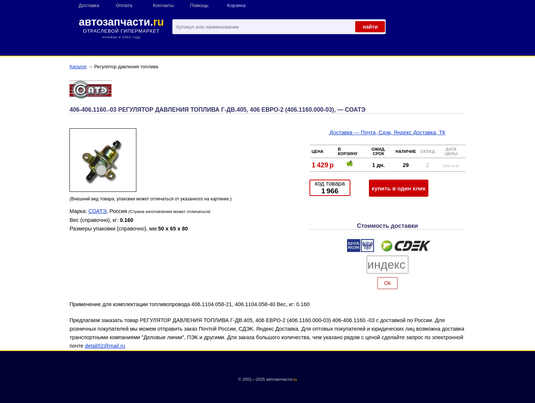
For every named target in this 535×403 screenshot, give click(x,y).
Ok (387, 283)
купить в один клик (398, 188)
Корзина (236, 5)
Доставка (89, 5)
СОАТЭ (97, 211)
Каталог (78, 66)
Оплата (124, 5)
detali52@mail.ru (105, 346)
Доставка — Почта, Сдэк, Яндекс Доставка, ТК (387, 132)
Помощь (199, 5)
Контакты (163, 5)
